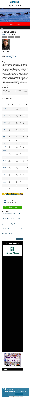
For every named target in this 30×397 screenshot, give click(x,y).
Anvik (4, 153)
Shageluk (4, 150)
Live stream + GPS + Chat (15, 24)
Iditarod (5, 146)
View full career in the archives (7, 57)
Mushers (9, 34)
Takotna (4, 139)
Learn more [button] (24, 391)
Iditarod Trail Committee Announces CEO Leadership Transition (11, 219)
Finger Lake (4, 122)
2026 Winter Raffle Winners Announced (10, 233)
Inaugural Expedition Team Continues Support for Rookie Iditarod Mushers (12, 224)
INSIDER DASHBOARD (15, 23)
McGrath (4, 136)
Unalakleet (4, 167)
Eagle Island (4, 160)
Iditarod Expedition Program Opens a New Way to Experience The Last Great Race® (12, 229)
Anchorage (4, 108)
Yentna (4, 115)
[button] (10, 6)
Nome (4, 188)
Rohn (4, 129)
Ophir (4, 143)
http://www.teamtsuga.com (10, 56)
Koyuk (4, 174)
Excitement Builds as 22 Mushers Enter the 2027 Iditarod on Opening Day (11, 214)
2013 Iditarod (4, 34)
